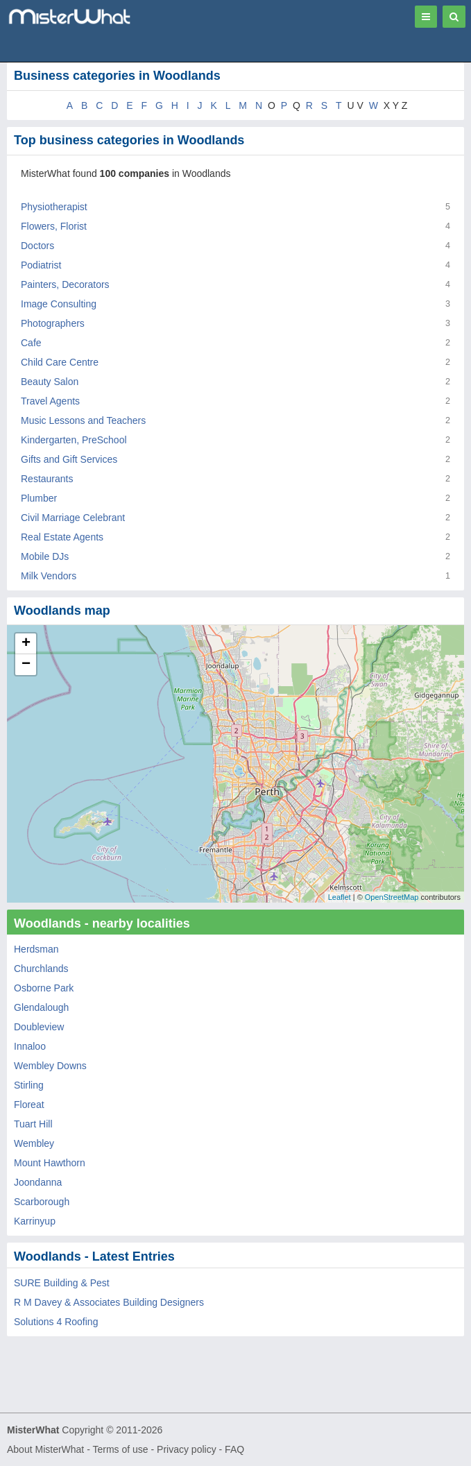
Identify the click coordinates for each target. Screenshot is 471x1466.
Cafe (31, 342)
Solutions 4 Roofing (56, 1321)
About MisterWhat (45, 1449)
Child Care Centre (60, 362)
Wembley (34, 1143)
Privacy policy (186, 1449)
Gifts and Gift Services (69, 459)
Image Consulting (58, 303)
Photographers (53, 323)
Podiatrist (41, 265)
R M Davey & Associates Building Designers (109, 1302)
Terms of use (120, 1449)
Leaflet (339, 897)
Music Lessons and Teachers (83, 420)
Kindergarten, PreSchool (74, 439)
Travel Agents (50, 401)
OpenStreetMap (392, 897)
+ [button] (26, 643)
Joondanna (38, 1182)
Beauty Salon (49, 381)
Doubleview (39, 1026)
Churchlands (41, 968)
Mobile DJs (45, 556)
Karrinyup (34, 1221)
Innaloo (30, 1046)
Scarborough (41, 1201)
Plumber (39, 498)
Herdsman (36, 949)
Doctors (37, 245)
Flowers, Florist (54, 226)
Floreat (29, 1104)
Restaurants (47, 478)
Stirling (29, 1085)
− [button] (26, 664)
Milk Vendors (48, 575)
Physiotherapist (54, 206)
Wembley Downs (50, 1065)
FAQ (234, 1449)
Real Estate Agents (62, 537)
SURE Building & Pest (62, 1282)
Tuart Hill (33, 1124)
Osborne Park (44, 988)
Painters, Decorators (65, 284)
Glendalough (41, 1007)
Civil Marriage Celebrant (73, 517)
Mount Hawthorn (49, 1162)
